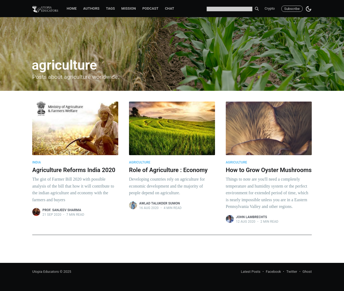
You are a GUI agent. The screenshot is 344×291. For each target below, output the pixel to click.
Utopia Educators (45, 272)
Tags (110, 8)
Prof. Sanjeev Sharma (61, 210)
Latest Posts (250, 272)
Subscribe (292, 9)
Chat (169, 8)
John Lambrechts (251, 217)
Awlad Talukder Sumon (159, 203)
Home (72, 8)
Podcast (150, 8)
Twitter (291, 272)
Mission (128, 8)
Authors (91, 8)
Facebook (273, 272)
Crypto (270, 8)
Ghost (307, 272)
